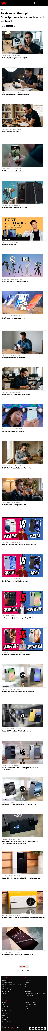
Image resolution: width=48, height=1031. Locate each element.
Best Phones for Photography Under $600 (16, 394)
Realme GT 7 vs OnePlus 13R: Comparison (16, 655)
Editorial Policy (7, 982)
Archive (27, 970)
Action (4, 1002)
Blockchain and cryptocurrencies (35, 993)
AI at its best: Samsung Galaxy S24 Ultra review (17, 954)
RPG (3, 1004)
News (3, 26)
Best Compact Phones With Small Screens (15, 95)
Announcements (30, 1002)
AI (25, 985)
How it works (29, 995)
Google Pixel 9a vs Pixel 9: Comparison (15, 581)
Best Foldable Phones (9, 244)
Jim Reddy (5, 92)
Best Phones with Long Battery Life (13, 318)
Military (27, 980)
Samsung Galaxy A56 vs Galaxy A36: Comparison (18, 691)
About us (5, 980)
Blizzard (4, 1019)
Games (27, 982)
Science (27, 987)
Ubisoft (4, 1015)
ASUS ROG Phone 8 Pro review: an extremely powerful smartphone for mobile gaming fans (20, 842)
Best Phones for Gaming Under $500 (14, 505)
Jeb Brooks (5, 465)
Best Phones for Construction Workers (14, 208)
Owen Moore (6, 168)
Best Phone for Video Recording (12, 171)
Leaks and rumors (30, 1004)
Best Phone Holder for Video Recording (15, 281)
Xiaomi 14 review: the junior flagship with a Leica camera (21, 878)
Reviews (10, 9)
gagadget (3, 9)
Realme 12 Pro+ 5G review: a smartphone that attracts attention (23, 918)
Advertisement (6, 987)
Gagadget (4, 3)
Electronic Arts (6, 1021)
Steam (4, 1009)
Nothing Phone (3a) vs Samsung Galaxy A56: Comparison (21, 618)
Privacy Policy (6, 989)
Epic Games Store (7, 1011)
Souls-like (5, 1006)
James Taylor (6, 55)
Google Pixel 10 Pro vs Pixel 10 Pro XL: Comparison (19, 804)
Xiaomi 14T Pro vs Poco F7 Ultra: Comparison (17, 731)
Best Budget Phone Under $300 (12, 131)
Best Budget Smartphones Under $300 (14, 58)
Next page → (24, 966)
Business (28, 991)
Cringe (27, 1006)
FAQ (26, 1009)
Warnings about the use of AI (11, 985)
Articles (16, 26)
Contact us (5, 991)
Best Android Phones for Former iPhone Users (17, 468)
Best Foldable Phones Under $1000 (13, 358)
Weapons (28, 989)
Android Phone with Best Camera (13, 431)
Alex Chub (5, 839)
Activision (5, 1017)
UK (3, 1026)
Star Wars (5, 1013)
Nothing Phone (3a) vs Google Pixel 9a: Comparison (19, 544)
